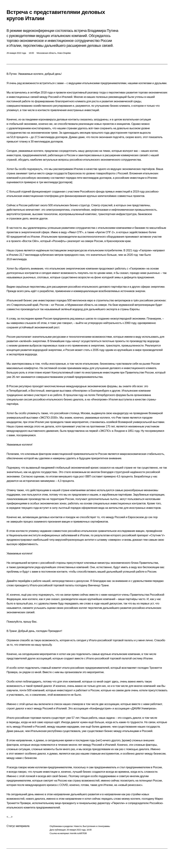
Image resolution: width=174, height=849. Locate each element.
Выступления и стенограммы (96, 826)
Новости (78, 826)
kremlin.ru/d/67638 (78, 833)
